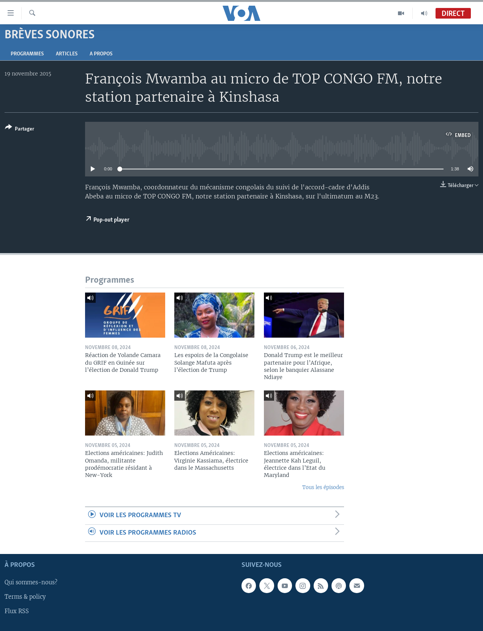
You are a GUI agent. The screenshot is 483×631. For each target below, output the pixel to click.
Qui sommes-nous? (31, 582)
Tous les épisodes (323, 487)
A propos (101, 54)
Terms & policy (25, 596)
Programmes (27, 54)
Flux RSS (17, 611)
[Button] (19, 129)
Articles (66, 54)
